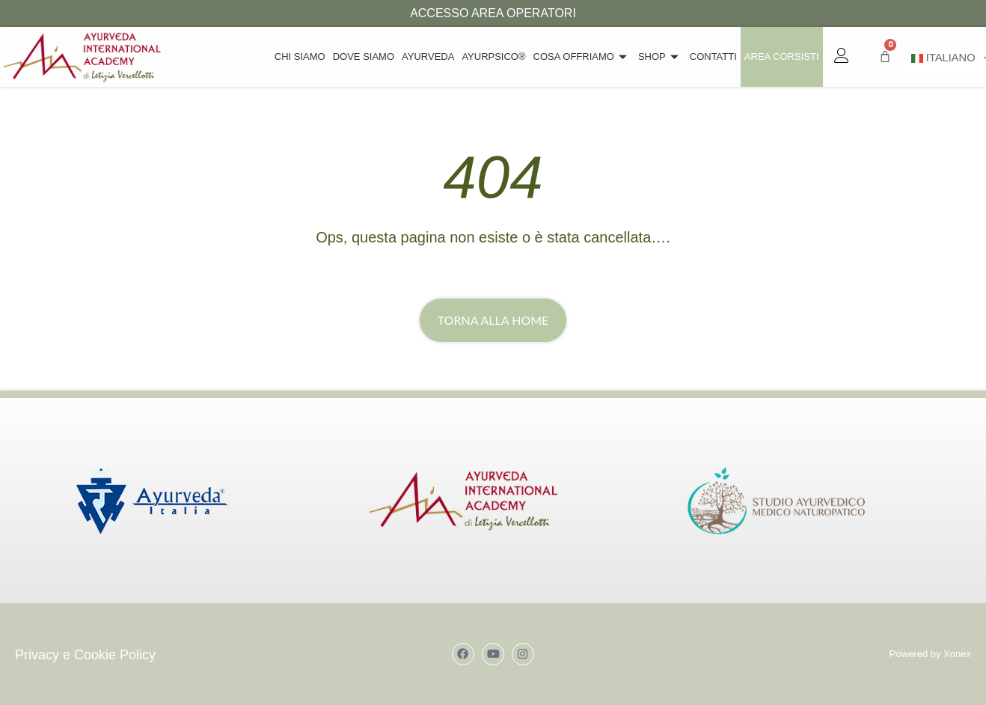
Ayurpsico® (493, 56)
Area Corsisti (781, 56)
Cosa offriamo (582, 56)
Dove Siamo (363, 56)
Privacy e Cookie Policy (85, 654)
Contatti (713, 56)
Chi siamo (300, 56)
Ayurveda (428, 56)
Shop (660, 56)
